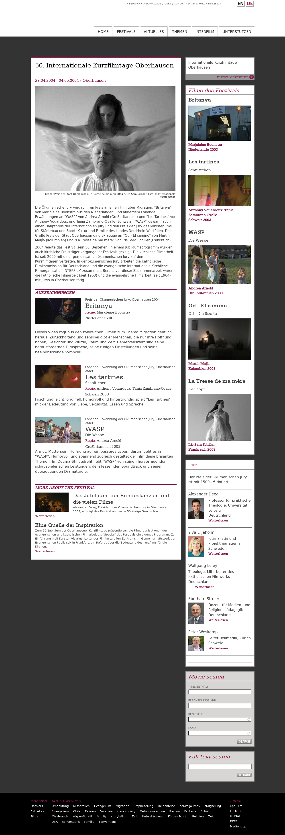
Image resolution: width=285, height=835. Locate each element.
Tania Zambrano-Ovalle (151, 389)
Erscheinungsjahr (202, 700)
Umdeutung (60, 806)
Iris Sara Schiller (201, 445)
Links (168, 3)
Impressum (215, 3)
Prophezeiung (143, 806)
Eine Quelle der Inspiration (69, 525)
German (249, 3)
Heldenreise (166, 806)
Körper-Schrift (82, 816)
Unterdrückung (153, 816)
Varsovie (106, 811)
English (240, 3)
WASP (94, 429)
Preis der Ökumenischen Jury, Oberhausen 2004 (122, 299)
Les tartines (104, 377)
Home (103, 32)
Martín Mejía (199, 364)
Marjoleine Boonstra (113, 312)
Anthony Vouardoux (114, 389)
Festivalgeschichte (232, 77)
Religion (198, 816)
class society (126, 811)
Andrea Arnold (109, 441)
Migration (122, 806)
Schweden (217, 548)
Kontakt (179, 3)
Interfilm (204, 32)
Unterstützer (236, 32)
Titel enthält (198, 686)
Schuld (206, 811)
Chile (77, 811)
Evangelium (102, 806)
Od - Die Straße (202, 313)
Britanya (98, 306)
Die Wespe (198, 240)
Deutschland (219, 515)
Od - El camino (207, 305)
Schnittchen (199, 170)
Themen (179, 32)
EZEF (233, 821)
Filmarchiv (135, 3)
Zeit (135, 816)
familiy (102, 816)
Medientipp (238, 826)
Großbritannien (98, 447)
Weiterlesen (45, 516)
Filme (34, 816)
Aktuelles (154, 32)
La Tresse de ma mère (216, 381)
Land (192, 727)
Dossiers (37, 806)
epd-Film (236, 806)
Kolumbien (197, 369)
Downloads (153, 3)
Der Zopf (196, 389)
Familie (89, 821)
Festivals (126, 32)
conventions (71, 821)
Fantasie (190, 811)
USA (55, 821)
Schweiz (92, 394)
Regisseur (196, 714)
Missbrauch (81, 806)
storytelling (213, 806)
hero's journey (189, 806)
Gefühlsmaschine (152, 811)
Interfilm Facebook (123, 2)
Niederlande (95, 318)
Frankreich (197, 450)
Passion (90, 811)
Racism (174, 811)
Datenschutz (196, 3)
